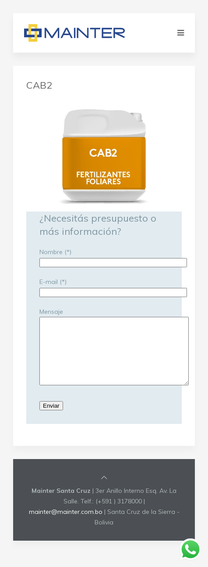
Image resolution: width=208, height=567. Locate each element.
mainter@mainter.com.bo (65, 525)
